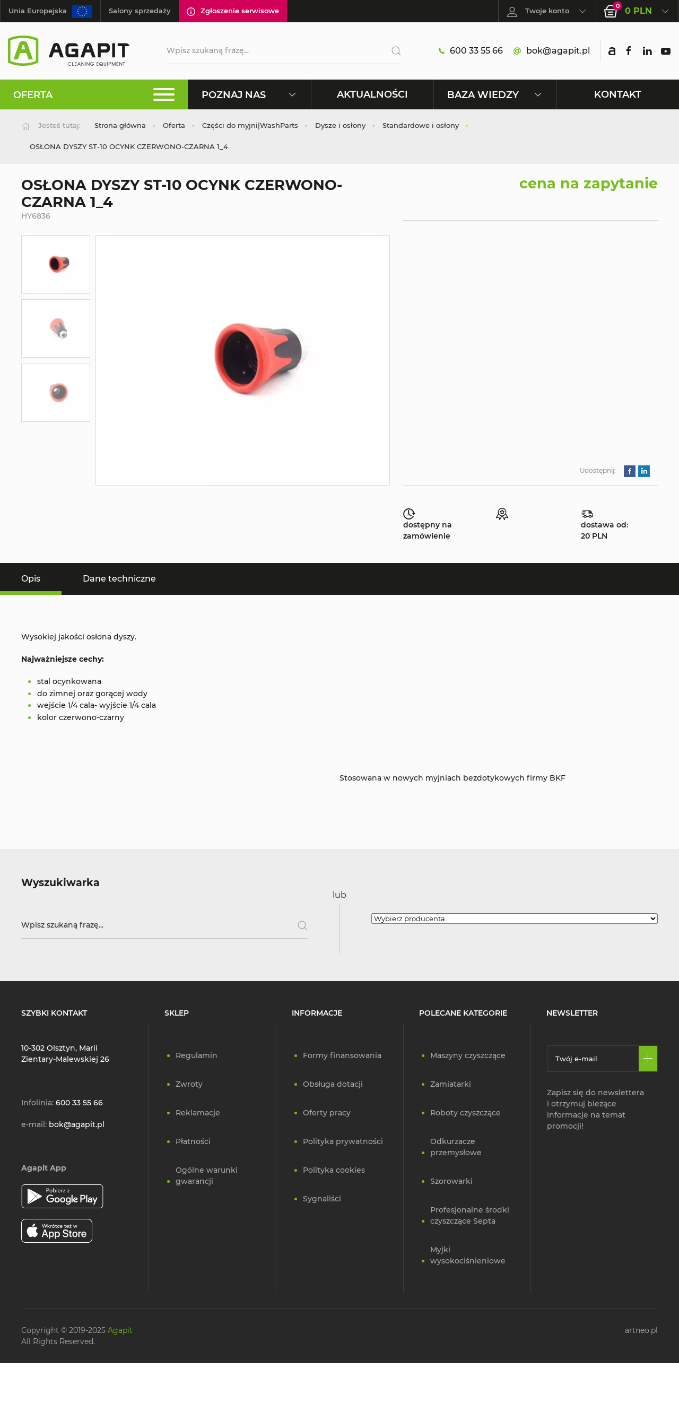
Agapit (120, 1330)
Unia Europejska (50, 11)
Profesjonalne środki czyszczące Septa (469, 1215)
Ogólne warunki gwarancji (207, 1175)
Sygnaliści (322, 1198)
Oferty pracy (327, 1113)
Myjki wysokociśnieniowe (468, 1255)
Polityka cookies (334, 1170)
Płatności (193, 1141)
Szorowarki (451, 1181)
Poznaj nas (249, 94)
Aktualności (372, 94)
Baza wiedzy (495, 94)
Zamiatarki (450, 1084)
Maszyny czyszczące (468, 1055)
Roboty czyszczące (465, 1113)
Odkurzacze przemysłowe (456, 1147)
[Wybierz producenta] (514, 918)
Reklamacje (198, 1113)
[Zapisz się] (648, 1058)
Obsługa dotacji (333, 1084)
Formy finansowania (342, 1055)
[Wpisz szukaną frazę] (164, 925)
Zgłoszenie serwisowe (233, 11)
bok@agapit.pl (551, 51)
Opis (30, 579)
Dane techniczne (119, 579)
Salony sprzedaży (140, 10)
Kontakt (617, 94)
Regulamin (196, 1055)
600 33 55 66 (471, 51)
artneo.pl (641, 1330)
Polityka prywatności (343, 1141)
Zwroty (189, 1084)
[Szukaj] (392, 51)
